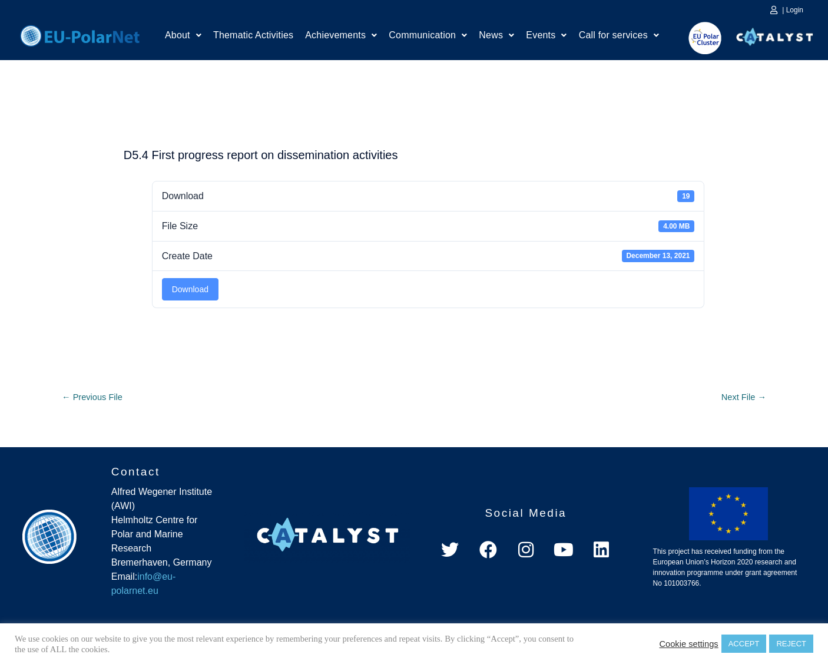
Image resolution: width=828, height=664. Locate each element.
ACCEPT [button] (744, 643)
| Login (792, 10)
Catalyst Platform (775, 34)
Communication (428, 37)
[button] (183, 37)
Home (79, 34)
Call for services (619, 37)
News (496, 37)
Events (546, 37)
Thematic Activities (253, 37)
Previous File (95, 398)
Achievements (341, 37)
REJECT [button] (791, 643)
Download (190, 289)
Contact (135, 473)
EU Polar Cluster (697, 38)
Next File (741, 398)
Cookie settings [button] (688, 644)
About (183, 37)
